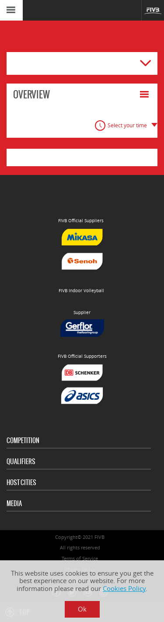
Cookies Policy (124, 588)
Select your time (127, 125)
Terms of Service (80, 558)
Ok (82, 609)
